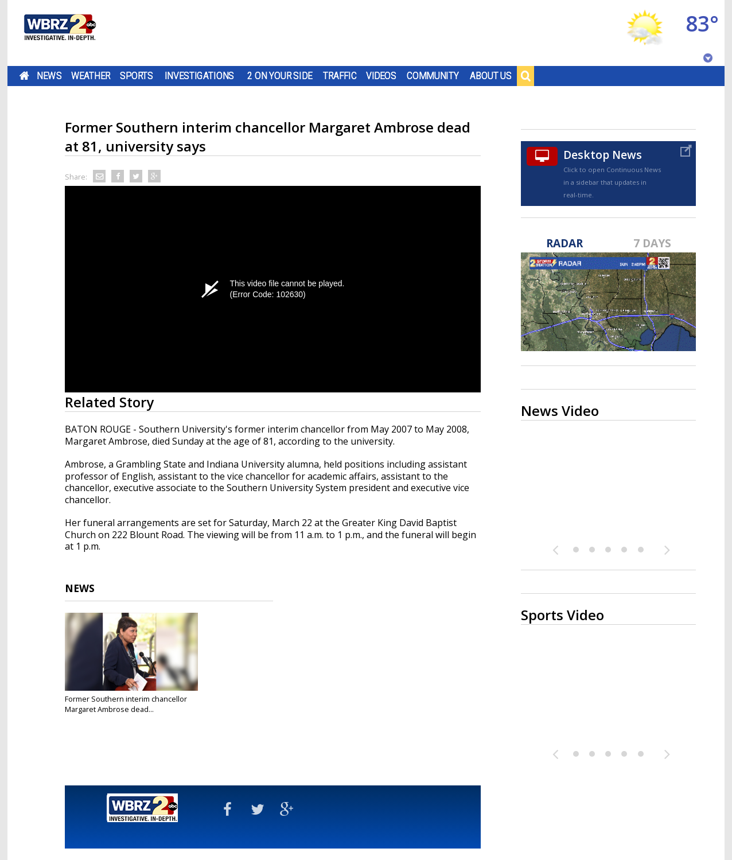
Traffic (340, 75)
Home (24, 75)
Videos (381, 75)
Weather (90, 75)
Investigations (200, 75)
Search (525, 75)
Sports (136, 75)
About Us (491, 75)
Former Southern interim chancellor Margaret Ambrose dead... (126, 704)
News (49, 75)
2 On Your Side (279, 75)
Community (433, 75)
